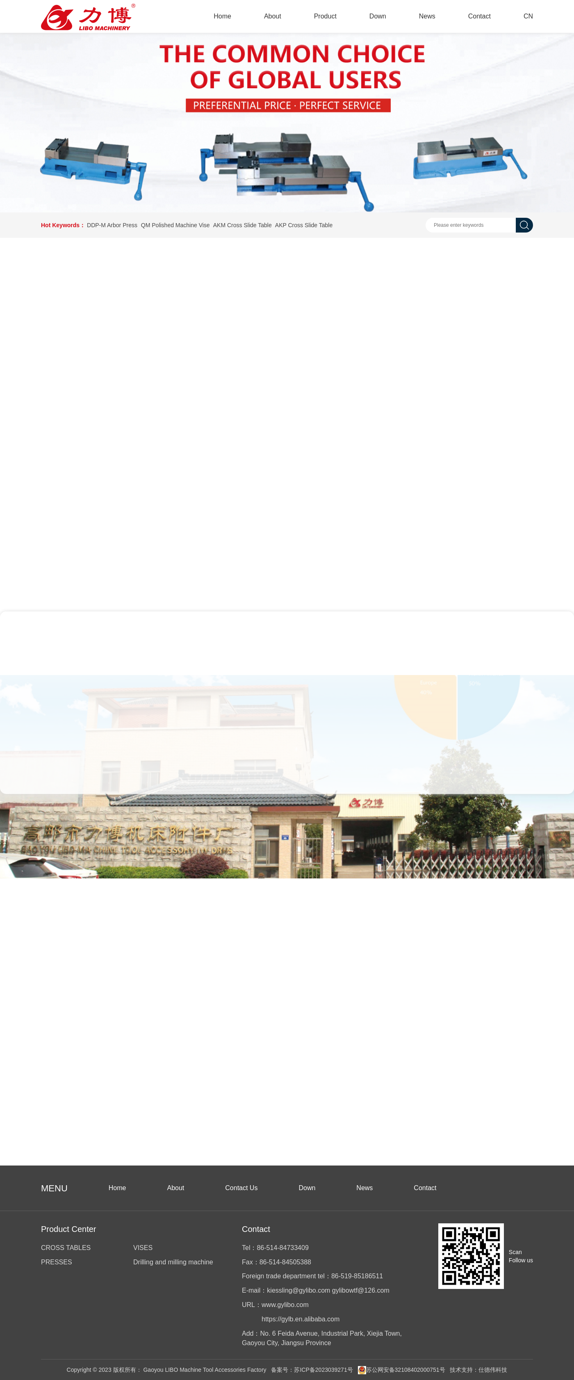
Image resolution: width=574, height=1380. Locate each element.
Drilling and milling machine (173, 1262)
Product (325, 16)
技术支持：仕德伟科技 (478, 1369)
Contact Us (241, 1187)
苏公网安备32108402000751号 (401, 1369)
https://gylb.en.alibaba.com (300, 1319)
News (427, 16)
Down (377, 16)
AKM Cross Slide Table (242, 225)
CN (528, 16)
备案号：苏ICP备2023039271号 (312, 1369)
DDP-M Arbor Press (112, 225)
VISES (143, 1247)
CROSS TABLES (66, 1247)
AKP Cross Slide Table (304, 225)
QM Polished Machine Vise (175, 225)
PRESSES (56, 1262)
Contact (479, 16)
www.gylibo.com (285, 1304)
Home (222, 16)
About (272, 16)
